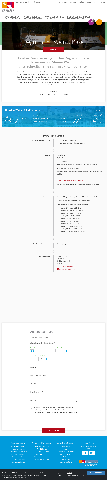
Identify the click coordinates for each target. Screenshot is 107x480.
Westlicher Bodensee (18, 454)
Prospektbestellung (65, 462)
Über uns (73, 2)
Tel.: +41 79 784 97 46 (65, 267)
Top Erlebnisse (42, 449)
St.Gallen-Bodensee (18, 459)
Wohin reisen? (33, 17)
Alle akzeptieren (96, 473)
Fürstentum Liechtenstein (18, 452)
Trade (89, 2)
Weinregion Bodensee (41, 457)
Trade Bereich (65, 457)
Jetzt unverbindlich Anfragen (71, 180)
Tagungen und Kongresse (65, 452)
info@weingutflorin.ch (66, 269)
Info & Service (62, 2)
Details (100, 111)
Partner (103, 2)
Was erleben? (12, 17)
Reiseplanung (65, 446)
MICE (95, 2)
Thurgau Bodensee (18, 462)
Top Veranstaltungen (42, 452)
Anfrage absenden (53, 430)
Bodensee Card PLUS (79, 17)
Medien (81, 2)
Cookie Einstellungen (75, 475)
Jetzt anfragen (53, 49)
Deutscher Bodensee (18, 449)
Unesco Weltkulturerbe (41, 459)
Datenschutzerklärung (49, 407)
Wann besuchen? (54, 17)
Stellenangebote (65, 459)
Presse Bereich (65, 454)
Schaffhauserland (18, 457)
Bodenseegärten (41, 454)
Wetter (37, 2)
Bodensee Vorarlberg (18, 446)
